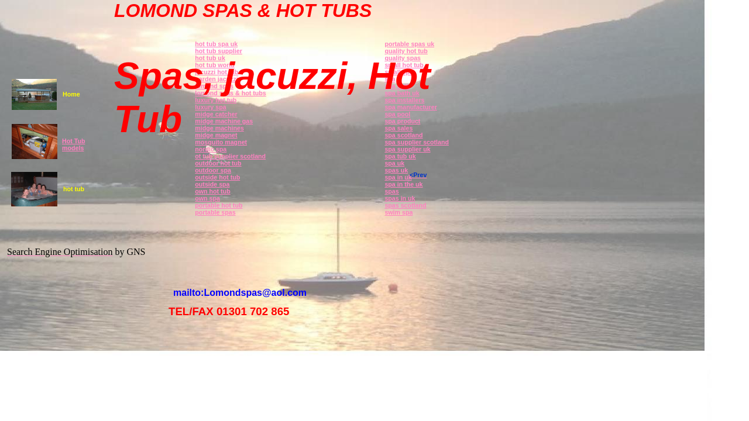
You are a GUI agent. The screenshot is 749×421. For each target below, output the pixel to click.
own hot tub (212, 191)
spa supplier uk (407, 149)
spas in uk (399, 198)
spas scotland (405, 205)
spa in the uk (403, 184)
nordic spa (210, 149)
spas (391, 191)
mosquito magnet (221, 142)
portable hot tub (218, 205)
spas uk (396, 170)
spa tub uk (399, 156)
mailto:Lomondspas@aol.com (240, 293)
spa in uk (397, 177)
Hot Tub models (73, 144)
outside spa (212, 184)
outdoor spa (213, 170)
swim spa (398, 212)
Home (71, 94)
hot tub (73, 188)
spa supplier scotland (416, 142)
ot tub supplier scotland (230, 156)
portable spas (215, 212)
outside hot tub (217, 177)
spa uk (394, 163)
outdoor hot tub (218, 163)
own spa (207, 198)
